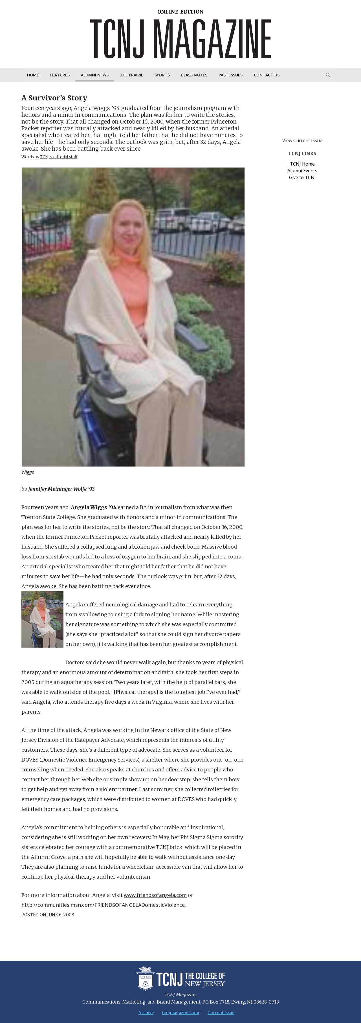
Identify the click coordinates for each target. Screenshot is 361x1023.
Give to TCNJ (302, 177)
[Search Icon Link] (328, 75)
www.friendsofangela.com (155, 895)
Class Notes (194, 75)
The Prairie (131, 75)
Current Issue (221, 1013)
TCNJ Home (302, 164)
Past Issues (231, 75)
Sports (162, 75)
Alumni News (95, 75)
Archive (146, 1013)
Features (60, 75)
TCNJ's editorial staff (58, 156)
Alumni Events (302, 171)
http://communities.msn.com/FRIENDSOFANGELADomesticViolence (103, 904)
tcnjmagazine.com (180, 1013)
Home (33, 75)
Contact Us (266, 75)
